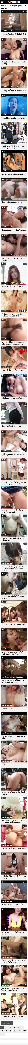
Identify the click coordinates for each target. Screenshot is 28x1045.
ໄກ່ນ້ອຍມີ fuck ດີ (6, 708)
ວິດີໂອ (3, 764)
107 (24, 1031)
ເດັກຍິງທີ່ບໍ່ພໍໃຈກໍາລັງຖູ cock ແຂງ (11, 426)
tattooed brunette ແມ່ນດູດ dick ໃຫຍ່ (12, 904)
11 (19, 1031)
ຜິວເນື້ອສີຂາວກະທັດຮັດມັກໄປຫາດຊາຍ (13, 1016)
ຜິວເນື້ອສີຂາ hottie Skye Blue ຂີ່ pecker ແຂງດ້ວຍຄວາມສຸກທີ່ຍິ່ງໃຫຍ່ (13, 315)
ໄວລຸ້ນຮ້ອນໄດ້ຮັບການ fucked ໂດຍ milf (13, 398)
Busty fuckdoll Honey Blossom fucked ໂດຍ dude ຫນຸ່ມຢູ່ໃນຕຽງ (13, 989)
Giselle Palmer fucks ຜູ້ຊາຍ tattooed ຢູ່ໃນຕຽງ (12, 259)
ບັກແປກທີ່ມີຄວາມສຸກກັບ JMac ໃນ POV (13, 118)
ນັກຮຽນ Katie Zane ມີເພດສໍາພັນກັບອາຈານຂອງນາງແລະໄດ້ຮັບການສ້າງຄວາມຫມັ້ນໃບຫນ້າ (12, 568)
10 (15, 1031)
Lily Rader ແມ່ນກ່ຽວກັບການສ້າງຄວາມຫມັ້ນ (13, 737)
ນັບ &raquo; (7, 1023)
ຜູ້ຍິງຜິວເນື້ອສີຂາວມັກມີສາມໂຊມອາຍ (12, 370)
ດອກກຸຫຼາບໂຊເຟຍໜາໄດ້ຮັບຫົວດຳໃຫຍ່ (13, 34)
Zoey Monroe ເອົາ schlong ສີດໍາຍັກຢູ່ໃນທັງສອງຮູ (13, 793)
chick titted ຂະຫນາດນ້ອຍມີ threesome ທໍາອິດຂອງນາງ (13, 539)
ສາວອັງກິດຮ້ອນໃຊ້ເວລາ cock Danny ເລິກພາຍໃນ (12, 455)
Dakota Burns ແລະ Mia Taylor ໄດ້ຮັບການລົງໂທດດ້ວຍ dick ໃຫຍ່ (12, 653)
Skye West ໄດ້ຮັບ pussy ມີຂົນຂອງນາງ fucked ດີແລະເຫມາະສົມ (12, 681)
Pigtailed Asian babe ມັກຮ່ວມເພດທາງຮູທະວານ (13, 175)
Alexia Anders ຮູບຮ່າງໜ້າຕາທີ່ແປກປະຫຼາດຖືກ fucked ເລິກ (12, 511)
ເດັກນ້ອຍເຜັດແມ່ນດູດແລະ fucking (11, 202)
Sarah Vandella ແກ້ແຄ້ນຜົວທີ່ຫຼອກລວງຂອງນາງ (13, 597)
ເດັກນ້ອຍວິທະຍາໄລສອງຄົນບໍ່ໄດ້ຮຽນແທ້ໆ (13, 231)
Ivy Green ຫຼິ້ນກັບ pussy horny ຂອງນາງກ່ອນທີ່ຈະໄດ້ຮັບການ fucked (13, 91)
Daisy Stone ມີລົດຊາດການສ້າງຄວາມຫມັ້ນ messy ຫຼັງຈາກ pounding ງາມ (12, 343)
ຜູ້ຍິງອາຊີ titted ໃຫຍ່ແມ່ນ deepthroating (13, 848)
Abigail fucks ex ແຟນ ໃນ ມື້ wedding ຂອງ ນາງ (12, 933)
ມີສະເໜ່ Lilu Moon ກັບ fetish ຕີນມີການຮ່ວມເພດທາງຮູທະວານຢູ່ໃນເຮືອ (13, 483)
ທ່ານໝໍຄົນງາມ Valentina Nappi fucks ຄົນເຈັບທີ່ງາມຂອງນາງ (12, 147)
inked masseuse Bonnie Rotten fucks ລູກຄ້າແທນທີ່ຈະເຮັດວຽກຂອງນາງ (12, 821)
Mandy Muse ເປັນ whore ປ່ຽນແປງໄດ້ (12, 286)
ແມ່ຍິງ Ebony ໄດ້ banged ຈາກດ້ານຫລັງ (13, 624)
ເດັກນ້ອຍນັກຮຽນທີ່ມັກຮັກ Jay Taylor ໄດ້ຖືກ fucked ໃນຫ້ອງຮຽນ (13, 961)
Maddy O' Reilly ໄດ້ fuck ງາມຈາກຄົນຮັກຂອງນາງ (13, 63)
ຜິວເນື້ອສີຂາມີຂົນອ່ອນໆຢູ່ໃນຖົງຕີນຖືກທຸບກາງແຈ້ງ (13, 877)
